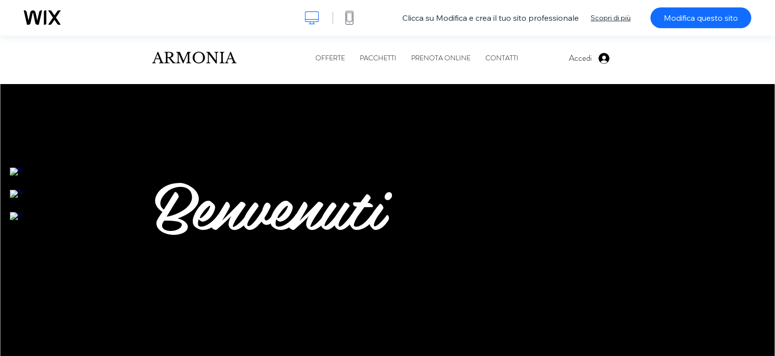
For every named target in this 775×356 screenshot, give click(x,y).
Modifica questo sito (701, 18)
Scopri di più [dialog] (611, 17)
